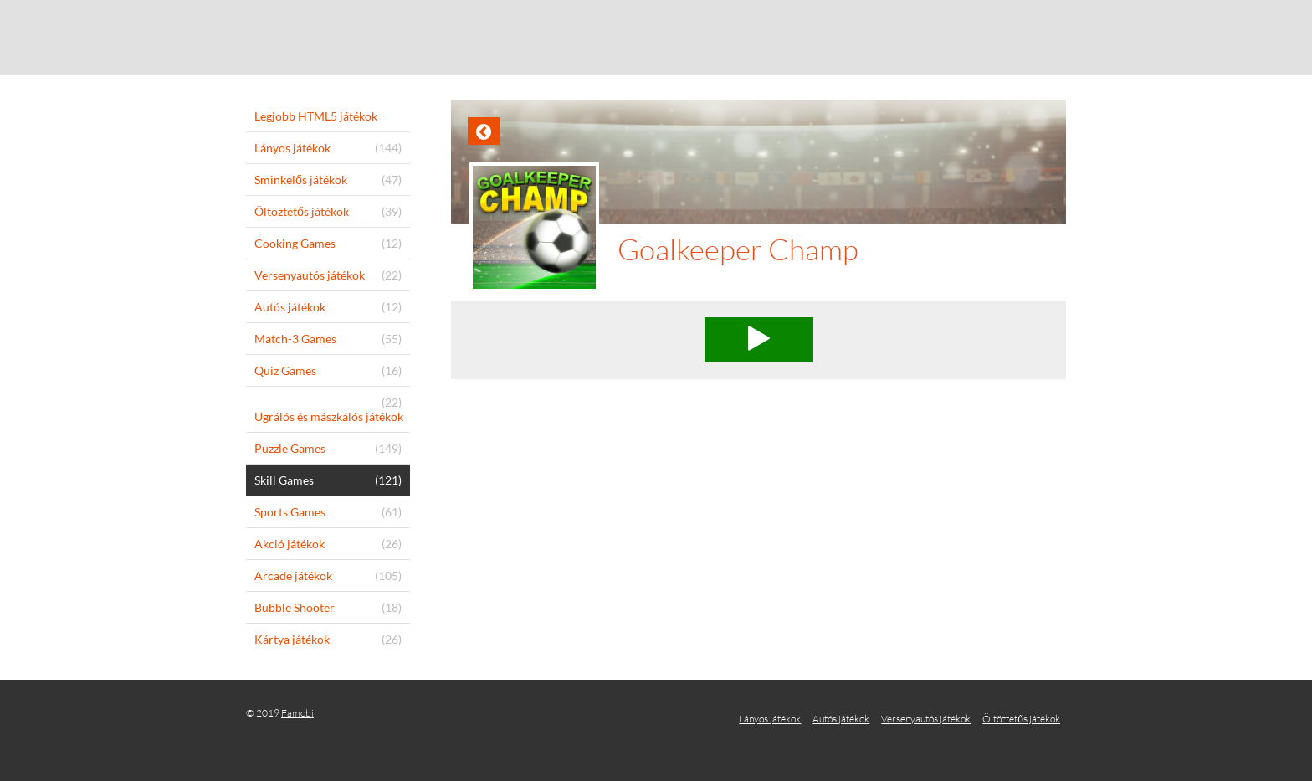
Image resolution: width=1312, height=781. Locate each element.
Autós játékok (840, 718)
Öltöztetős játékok (1021, 718)
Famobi (297, 712)
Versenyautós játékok (926, 718)
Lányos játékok (770, 718)
